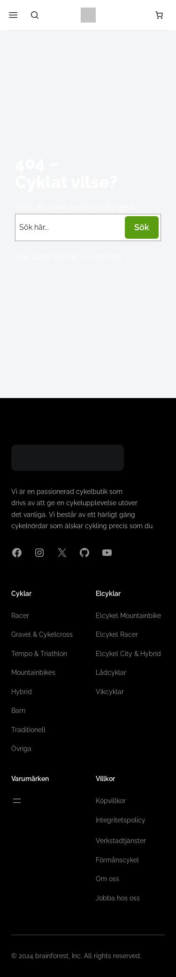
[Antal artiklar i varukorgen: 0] (159, 15)
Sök (141, 227)
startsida (107, 256)
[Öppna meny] (17, 800)
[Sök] (34, 15)
